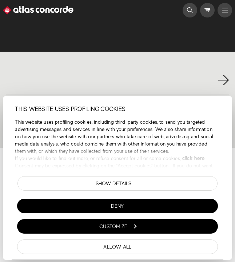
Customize (117, 226)
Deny (117, 206)
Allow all (117, 247)
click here (193, 158)
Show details (114, 183)
